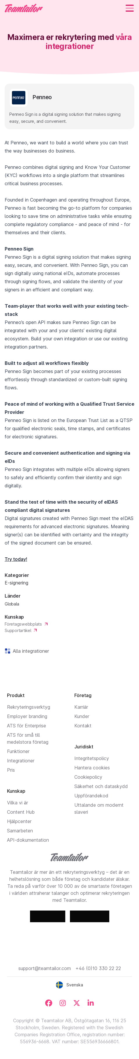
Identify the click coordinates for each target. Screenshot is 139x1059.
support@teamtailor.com (44, 968)
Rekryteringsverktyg (28, 707)
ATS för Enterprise (26, 726)
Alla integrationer (30, 651)
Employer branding (27, 716)
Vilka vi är (17, 803)
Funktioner (18, 751)
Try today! (16, 559)
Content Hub (21, 812)
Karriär (81, 707)
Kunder (81, 716)
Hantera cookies (92, 768)
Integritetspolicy (91, 758)
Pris (11, 770)
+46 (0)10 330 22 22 (98, 968)
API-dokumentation (28, 840)
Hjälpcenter (19, 821)
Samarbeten (20, 831)
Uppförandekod (91, 796)
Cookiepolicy (88, 777)
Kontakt (83, 726)
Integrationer (20, 761)
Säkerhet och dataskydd (101, 786)
